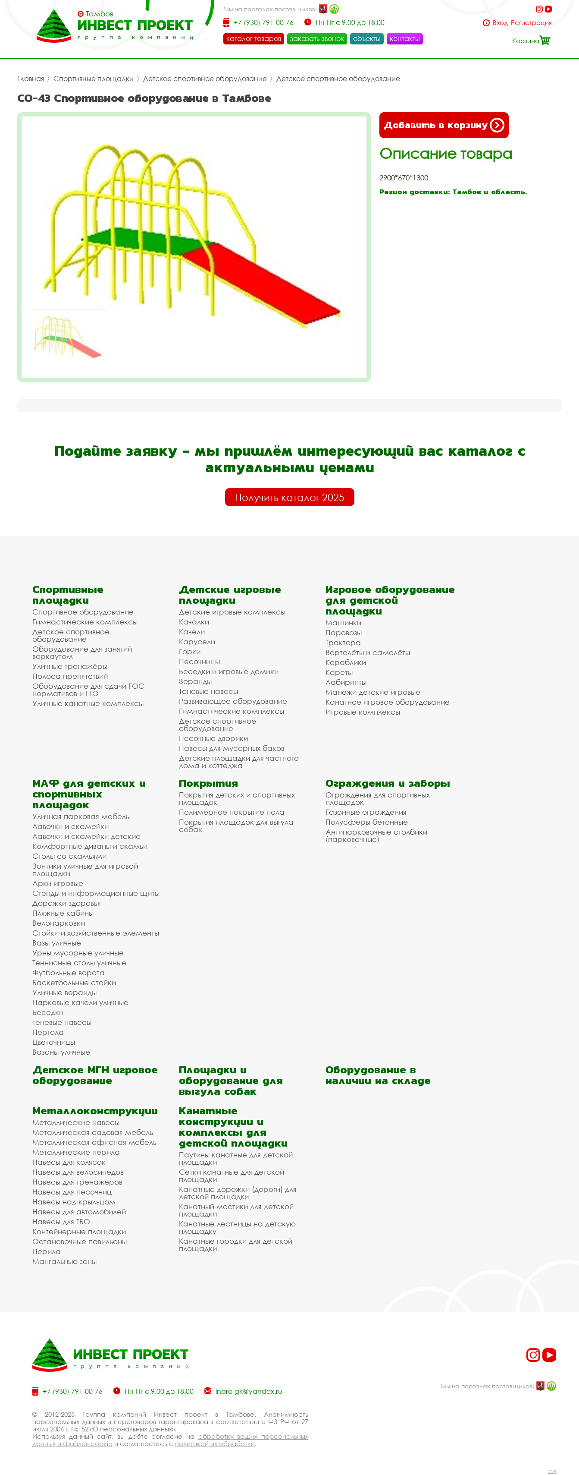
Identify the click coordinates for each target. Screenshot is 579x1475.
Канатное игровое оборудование (387, 702)
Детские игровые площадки (230, 594)
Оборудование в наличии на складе (378, 1075)
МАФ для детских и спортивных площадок (89, 794)
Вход (500, 22)
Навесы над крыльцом (74, 1201)
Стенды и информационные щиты (96, 893)
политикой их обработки (215, 1443)
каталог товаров (253, 38)
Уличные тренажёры (69, 666)
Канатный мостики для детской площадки (236, 1210)
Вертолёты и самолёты (367, 652)
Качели (192, 631)
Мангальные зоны (64, 1261)
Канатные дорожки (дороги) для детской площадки (238, 1192)
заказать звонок (317, 38)
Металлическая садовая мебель (92, 1132)
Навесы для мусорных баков (232, 748)
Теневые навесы (208, 691)
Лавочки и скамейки (70, 826)
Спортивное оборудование (83, 611)
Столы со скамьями (69, 856)
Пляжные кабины (63, 913)
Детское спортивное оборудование (205, 78)
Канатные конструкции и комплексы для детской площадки (233, 1126)
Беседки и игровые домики (229, 671)
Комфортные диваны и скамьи (89, 846)
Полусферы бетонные (366, 822)
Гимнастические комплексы (85, 621)
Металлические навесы (75, 1122)
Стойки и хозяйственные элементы (95, 932)
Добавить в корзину (444, 125)
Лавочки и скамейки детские (86, 836)
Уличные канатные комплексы (88, 703)
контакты (405, 38)
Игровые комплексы (362, 711)
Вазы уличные (56, 942)
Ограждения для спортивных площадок (377, 798)
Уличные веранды (64, 992)
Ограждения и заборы (387, 783)
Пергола (48, 1032)
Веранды (195, 681)
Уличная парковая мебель (80, 816)
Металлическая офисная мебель (94, 1142)
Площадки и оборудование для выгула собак (231, 1080)
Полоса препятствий (70, 676)
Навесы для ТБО (61, 1221)
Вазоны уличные (61, 1052)
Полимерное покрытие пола (232, 812)
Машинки (343, 622)
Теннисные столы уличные (79, 962)
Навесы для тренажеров (77, 1181)
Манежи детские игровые (372, 692)
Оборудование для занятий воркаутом (82, 652)
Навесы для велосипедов (78, 1172)
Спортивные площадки (93, 78)
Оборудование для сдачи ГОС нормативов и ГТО (88, 689)
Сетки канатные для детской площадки (231, 1175)
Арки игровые (57, 883)
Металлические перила (76, 1152)
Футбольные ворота (68, 972)
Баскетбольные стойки (74, 982)
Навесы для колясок (69, 1162)
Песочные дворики (213, 738)
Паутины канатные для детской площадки (236, 1158)
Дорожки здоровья (66, 903)
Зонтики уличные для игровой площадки (85, 869)
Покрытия (208, 783)
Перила (46, 1251)
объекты (367, 38)
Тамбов (99, 13)
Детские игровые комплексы (232, 611)
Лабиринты (345, 682)
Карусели (197, 641)
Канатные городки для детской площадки (235, 1244)
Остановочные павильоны (79, 1241)
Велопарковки (58, 923)
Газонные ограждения (366, 812)
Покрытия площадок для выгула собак (236, 825)
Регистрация (531, 22)
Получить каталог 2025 (289, 497)
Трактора (343, 642)
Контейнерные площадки (79, 1231)
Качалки (194, 621)
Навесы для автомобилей (79, 1211)
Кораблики (345, 662)
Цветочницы (53, 1042)
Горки (189, 651)
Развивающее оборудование (233, 701)
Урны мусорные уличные (78, 952)
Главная (30, 78)
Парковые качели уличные (80, 1002)
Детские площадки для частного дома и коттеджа (239, 761)
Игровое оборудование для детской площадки (390, 600)
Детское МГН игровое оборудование (95, 1075)
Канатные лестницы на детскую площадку (237, 1227)
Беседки (47, 1012)
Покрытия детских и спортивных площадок (237, 798)
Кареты (339, 672)
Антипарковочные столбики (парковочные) (376, 835)
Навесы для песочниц (72, 1191)
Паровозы (343, 632)
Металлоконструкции (95, 1110)
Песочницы (199, 661)
